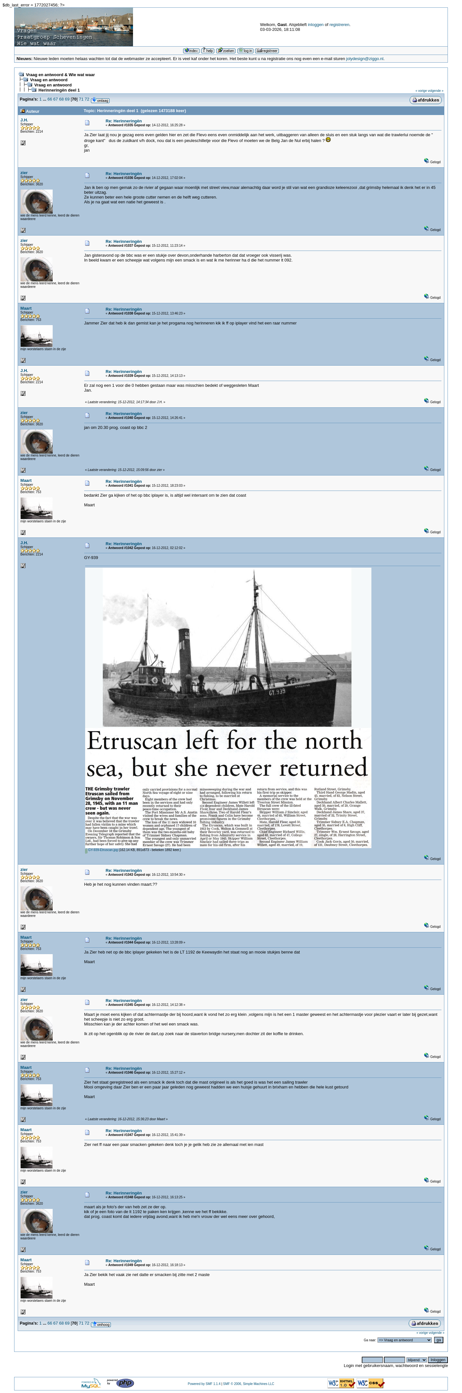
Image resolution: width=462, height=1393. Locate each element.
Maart (26, 308)
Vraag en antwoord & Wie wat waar (60, 74)
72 (87, 99)
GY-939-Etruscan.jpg (101, 850)
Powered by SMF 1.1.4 (204, 1384)
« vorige (421, 91)
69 (67, 99)
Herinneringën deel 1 (59, 90)
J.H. (24, 120)
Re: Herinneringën (124, 121)
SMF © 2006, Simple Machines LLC (248, 1384)
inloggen (316, 24)
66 (50, 99)
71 (81, 99)
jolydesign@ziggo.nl (365, 58)
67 (55, 99)
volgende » (436, 91)
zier (24, 172)
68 (61, 99)
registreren (339, 24)
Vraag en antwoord (48, 79)
